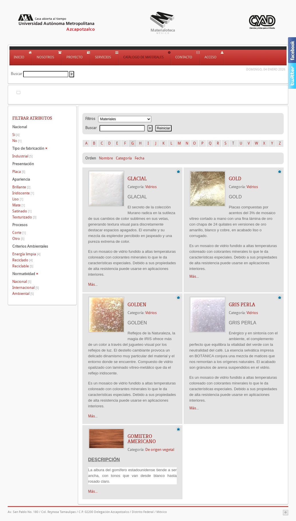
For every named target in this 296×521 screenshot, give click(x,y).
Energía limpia (26, 254)
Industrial (22, 156)
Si (15, 135)
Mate (18, 205)
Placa (18, 171)
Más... (93, 284)
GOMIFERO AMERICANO (142, 439)
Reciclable (22, 266)
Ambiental (23, 293)
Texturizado (24, 217)
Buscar (16, 74)
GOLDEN (137, 304)
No (16, 141)
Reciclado (22, 260)
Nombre (106, 158)
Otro (18, 238)
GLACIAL (137, 178)
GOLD (235, 178)
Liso (17, 199)
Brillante (21, 187)
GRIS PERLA (242, 304)
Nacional (21, 281)
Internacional (25, 287)
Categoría (124, 158)
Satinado (21, 211)
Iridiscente (23, 193)
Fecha (139, 158)
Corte (19, 232)
